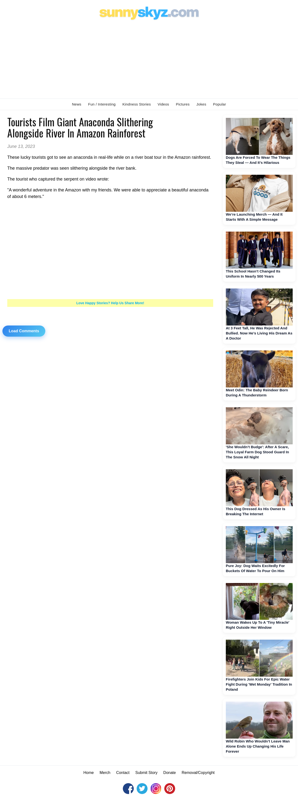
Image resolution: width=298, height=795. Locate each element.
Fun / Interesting (102, 104)
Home (88, 773)
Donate (169, 773)
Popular (219, 104)
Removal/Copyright (198, 773)
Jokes (201, 104)
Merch (105, 773)
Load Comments (24, 331)
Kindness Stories (136, 104)
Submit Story (146, 773)
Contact (122, 773)
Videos (163, 104)
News (76, 104)
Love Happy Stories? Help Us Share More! (110, 303)
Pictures (183, 104)
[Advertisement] (149, 58)
